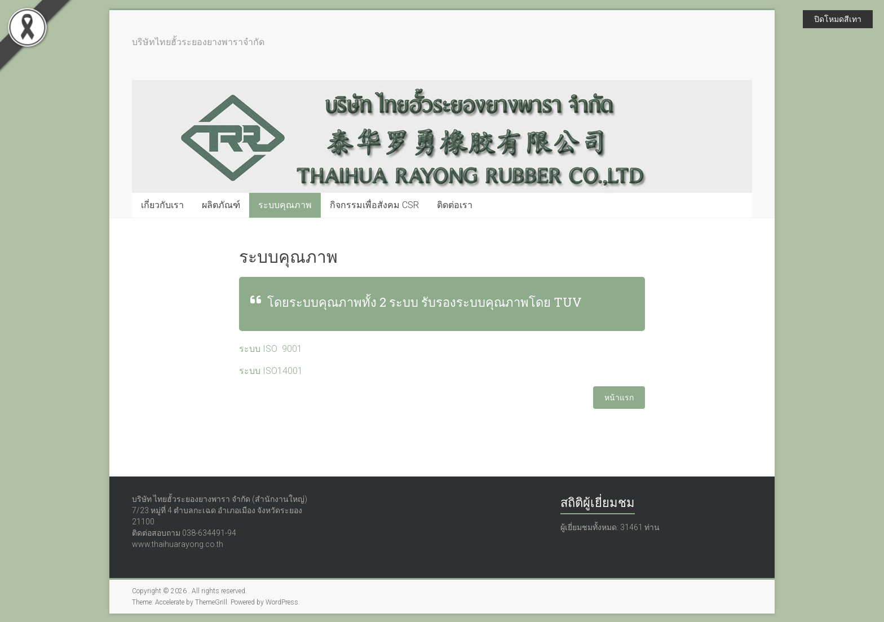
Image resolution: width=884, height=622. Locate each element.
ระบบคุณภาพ (285, 205)
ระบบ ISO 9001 (270, 348)
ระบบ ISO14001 (271, 370)
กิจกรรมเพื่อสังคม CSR (374, 205)
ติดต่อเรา (454, 205)
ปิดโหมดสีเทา (837, 19)
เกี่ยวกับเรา (162, 205)
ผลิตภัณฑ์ (221, 205)
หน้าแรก (619, 397)
